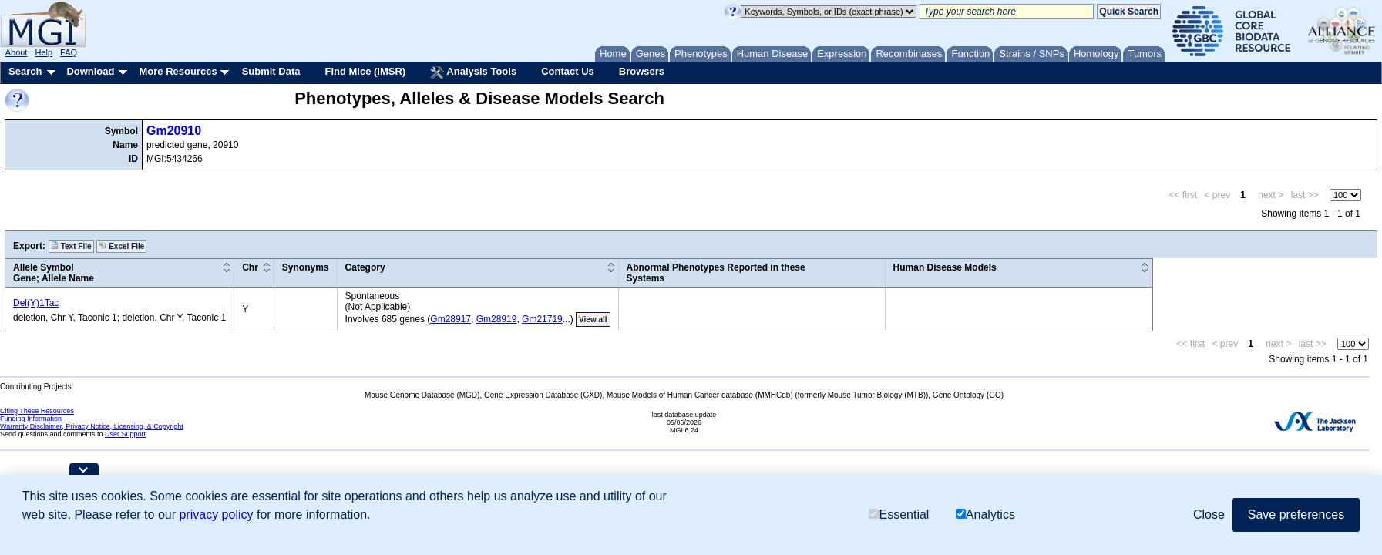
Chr (250, 267)
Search (25, 71)
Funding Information (31, 418)
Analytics (985, 514)
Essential (899, 514)
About (16, 52)
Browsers (641, 71)
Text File (71, 246)
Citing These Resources (37, 411)
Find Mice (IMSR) (364, 71)
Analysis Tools (473, 72)
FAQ (68, 52)
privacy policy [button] (216, 514)
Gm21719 (542, 319)
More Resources (178, 71)
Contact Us (567, 71)
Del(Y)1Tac (36, 303)
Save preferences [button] (1296, 514)
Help (43, 52)
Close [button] (1209, 514)
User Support (125, 434)
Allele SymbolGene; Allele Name (53, 273)
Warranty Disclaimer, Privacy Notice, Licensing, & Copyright (91, 426)
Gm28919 (496, 319)
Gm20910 (173, 130)
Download (90, 71)
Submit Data (271, 71)
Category (365, 267)
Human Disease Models (945, 267)
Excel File (121, 246)
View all (593, 319)
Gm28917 (450, 319)
